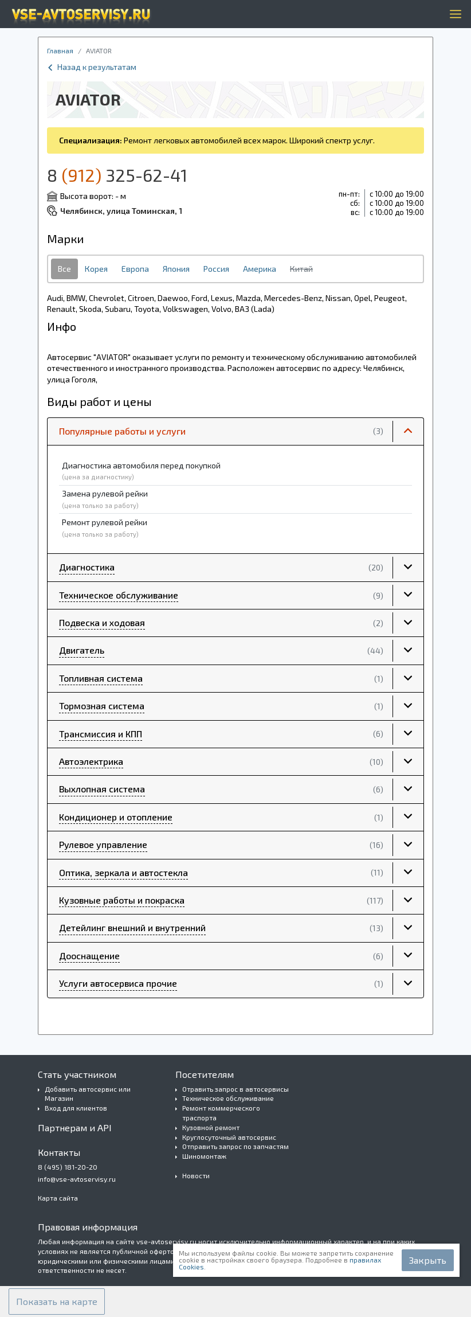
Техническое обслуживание (228, 1098)
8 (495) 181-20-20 (67, 1167)
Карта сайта (58, 1198)
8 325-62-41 (117, 175)
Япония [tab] (176, 268)
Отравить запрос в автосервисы (235, 1089)
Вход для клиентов (76, 1108)
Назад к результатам (91, 67)
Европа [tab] (135, 268)
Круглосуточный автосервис (229, 1137)
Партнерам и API (75, 1127)
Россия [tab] (216, 268)
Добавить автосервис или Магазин (88, 1094)
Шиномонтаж (204, 1156)
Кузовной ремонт (211, 1127)
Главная (60, 50)
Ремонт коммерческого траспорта (221, 1112)
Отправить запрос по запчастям (235, 1146)
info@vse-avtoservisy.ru (77, 1179)
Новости (196, 1175)
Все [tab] (64, 268)
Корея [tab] (96, 268)
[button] (235, 431)
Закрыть (427, 1260)
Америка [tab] (259, 268)
